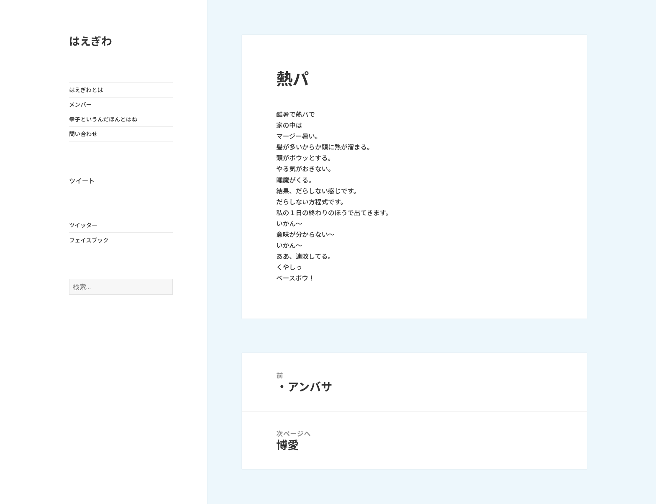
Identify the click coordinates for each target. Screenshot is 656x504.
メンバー (80, 104)
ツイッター (83, 225)
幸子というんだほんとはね (103, 119)
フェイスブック (89, 240)
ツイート (82, 181)
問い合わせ (83, 134)
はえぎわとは (86, 90)
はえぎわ (90, 41)
